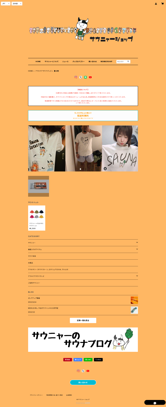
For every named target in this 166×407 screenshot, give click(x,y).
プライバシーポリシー (36, 395)
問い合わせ (93, 61)
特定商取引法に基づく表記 (54, 395)
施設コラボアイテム (35, 249)
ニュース (65, 61)
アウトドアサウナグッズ (43, 71)
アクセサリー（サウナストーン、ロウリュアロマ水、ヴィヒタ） (48, 269)
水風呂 (30, 263)
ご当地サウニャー (34, 283)
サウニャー (32, 243)
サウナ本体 (32, 256)
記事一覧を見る (83, 320)
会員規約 (69, 395)
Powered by (83, 403)
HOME (38, 61)
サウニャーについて (51, 61)
